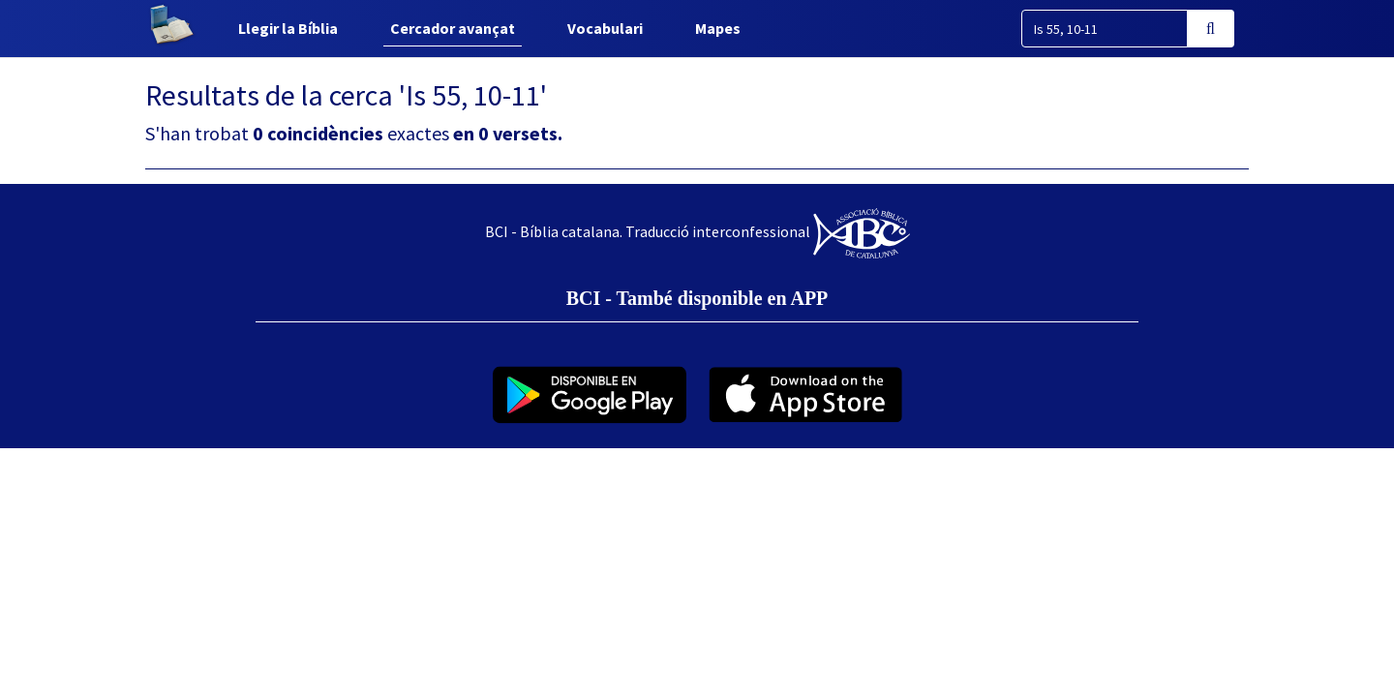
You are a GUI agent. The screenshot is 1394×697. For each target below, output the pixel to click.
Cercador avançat (452, 28)
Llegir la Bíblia (288, 28)
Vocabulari (605, 28)
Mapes (718, 28)
